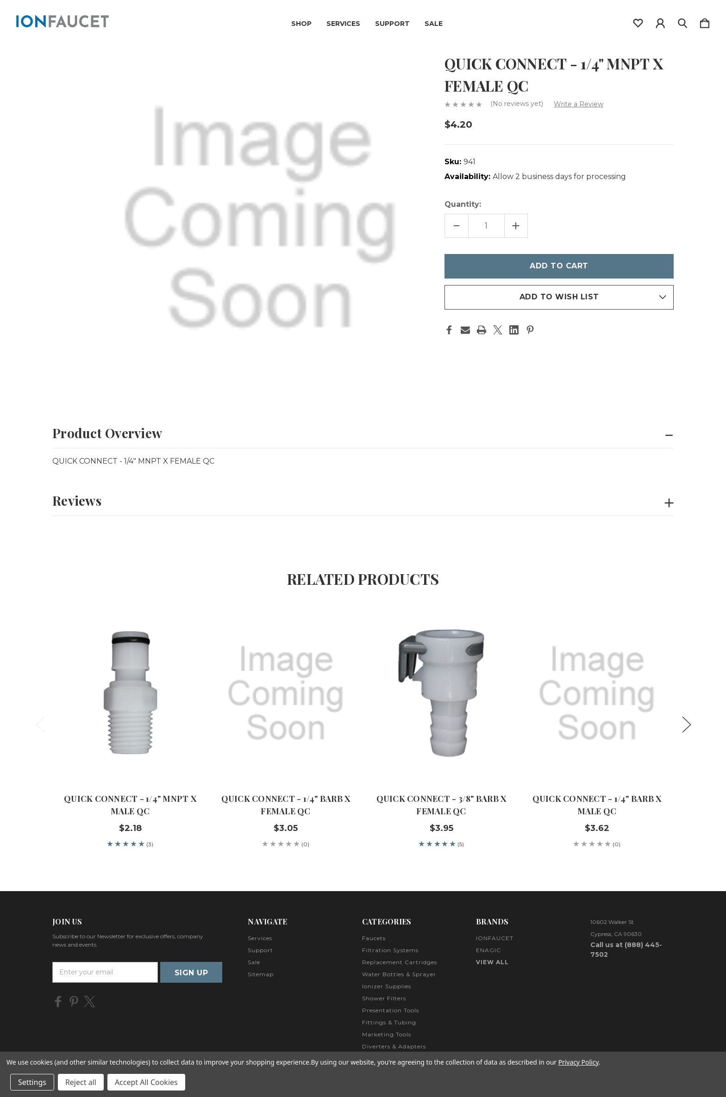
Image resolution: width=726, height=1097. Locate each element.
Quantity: (462, 204)
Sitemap (261, 974)
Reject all (80, 1082)
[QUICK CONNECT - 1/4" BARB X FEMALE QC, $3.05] (285, 693)
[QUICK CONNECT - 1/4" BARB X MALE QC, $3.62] (596, 693)
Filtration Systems (390, 950)
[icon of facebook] (58, 1001)
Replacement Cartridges (399, 962)
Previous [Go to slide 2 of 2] (40, 724)
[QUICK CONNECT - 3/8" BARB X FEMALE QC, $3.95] (441, 693)
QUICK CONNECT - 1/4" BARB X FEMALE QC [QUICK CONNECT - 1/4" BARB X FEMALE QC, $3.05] (285, 805)
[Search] (682, 21)
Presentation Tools (390, 1010)
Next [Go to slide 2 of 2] (686, 724)
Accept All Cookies (146, 1082)
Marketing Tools (386, 1034)
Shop (301, 23)
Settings (32, 1082)
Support (392, 23)
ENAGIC (488, 950)
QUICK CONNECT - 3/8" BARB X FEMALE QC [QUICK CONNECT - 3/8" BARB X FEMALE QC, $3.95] (441, 805)
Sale (434, 23)
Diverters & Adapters (394, 1046)
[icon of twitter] (89, 1001)
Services (343, 23)
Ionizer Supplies (386, 986)
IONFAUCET (494, 938)
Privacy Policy (578, 1062)
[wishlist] (638, 21)
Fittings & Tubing (389, 1022)
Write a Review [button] (578, 104)
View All (492, 962)
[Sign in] (660, 21)
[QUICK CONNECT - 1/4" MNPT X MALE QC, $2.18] (130, 693)
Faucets (374, 938)
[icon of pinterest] (74, 1001)
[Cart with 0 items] (705, 21)
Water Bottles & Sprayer (399, 974)
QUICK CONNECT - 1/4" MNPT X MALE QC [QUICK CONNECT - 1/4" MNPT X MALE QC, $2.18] (130, 805)
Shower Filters (384, 998)
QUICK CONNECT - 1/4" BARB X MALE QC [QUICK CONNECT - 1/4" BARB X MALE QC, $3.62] (597, 805)
